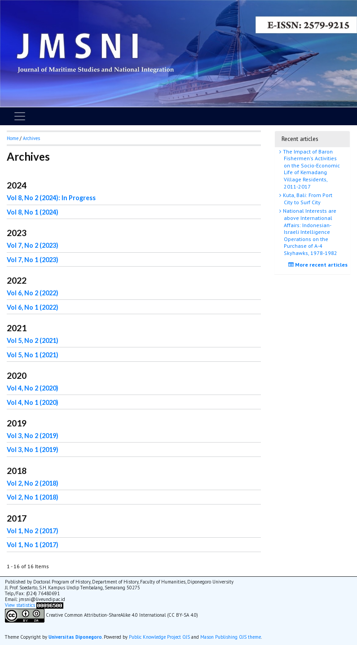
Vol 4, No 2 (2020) (32, 388)
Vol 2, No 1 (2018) (32, 497)
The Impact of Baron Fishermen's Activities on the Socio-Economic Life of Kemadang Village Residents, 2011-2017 (311, 169)
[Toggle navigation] (19, 116)
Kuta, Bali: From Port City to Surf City (307, 199)
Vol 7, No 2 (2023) (32, 245)
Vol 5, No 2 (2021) (32, 340)
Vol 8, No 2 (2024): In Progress (51, 198)
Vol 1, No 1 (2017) (32, 544)
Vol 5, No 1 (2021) (32, 355)
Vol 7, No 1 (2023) (32, 259)
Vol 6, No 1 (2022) (32, 307)
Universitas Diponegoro (75, 637)
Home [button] (12, 138)
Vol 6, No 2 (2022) (32, 293)
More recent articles (319, 264)
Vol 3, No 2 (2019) (32, 435)
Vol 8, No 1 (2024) (32, 212)
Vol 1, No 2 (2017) (32, 531)
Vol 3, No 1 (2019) (32, 449)
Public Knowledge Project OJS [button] (159, 637)
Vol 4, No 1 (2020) (32, 402)
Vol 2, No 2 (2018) (32, 483)
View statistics (20, 605)
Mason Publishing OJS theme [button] (230, 637)
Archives (31, 138)
